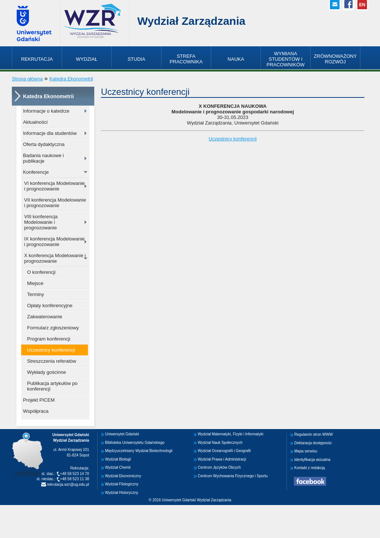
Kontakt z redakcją (309, 468)
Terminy (35, 294)
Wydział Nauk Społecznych (220, 443)
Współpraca (36, 411)
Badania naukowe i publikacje (43, 158)
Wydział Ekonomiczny (123, 476)
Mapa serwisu (305, 451)
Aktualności (35, 122)
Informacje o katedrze (46, 111)
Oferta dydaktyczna (44, 144)
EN (362, 4)
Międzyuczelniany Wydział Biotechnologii (139, 451)
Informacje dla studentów (50, 133)
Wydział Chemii (118, 467)
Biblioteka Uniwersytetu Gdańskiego (134, 443)
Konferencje (36, 172)
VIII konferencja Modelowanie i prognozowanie (41, 222)
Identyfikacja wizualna (312, 460)
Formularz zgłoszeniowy (53, 328)
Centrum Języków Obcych (219, 467)
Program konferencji (48, 339)
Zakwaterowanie (44, 316)
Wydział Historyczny (121, 493)
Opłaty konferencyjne (49, 305)
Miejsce (35, 283)
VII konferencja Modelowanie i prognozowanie (55, 202)
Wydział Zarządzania (191, 21)
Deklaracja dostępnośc (313, 443)
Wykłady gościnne (46, 372)
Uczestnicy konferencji (51, 350)
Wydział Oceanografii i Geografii (224, 451)
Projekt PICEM (39, 400)
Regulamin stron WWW (313, 434)
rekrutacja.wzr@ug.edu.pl (67, 484)
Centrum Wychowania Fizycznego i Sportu (233, 476)
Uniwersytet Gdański (122, 434)
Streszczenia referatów (51, 361)
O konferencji (41, 272)
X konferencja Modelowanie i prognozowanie (55, 258)
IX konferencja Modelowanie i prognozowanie (54, 241)
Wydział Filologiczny (121, 484)
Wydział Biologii (118, 459)
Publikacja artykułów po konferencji (52, 386)
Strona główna (27, 79)
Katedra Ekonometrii (71, 79)
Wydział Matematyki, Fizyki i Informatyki (230, 434)
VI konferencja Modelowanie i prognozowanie (54, 186)
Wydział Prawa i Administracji (222, 459)
